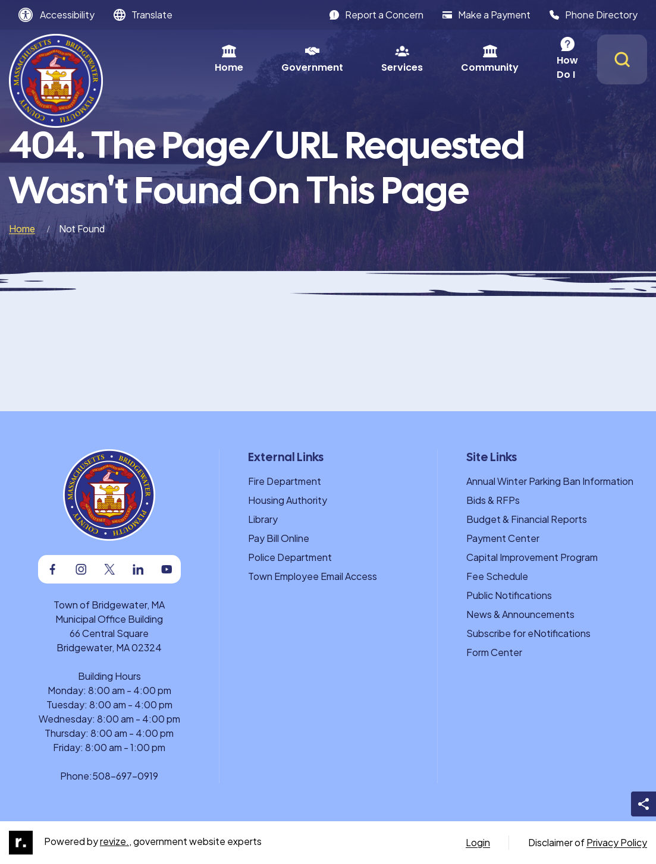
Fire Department (284, 481)
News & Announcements (520, 614)
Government (256, 59)
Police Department (290, 557)
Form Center (494, 652)
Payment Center (502, 538)
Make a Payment (486, 14)
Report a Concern (376, 14)
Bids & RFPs (493, 500)
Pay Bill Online (278, 538)
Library (263, 519)
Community (434, 59)
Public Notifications (509, 595)
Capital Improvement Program (532, 557)
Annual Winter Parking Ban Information (549, 481)
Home (173, 59)
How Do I (522, 59)
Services (346, 59)
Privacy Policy (616, 842)
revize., (115, 841)
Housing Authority (287, 500)
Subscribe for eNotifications (528, 633)
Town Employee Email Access (312, 576)
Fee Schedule (497, 576)
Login (478, 842)
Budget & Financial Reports (526, 519)
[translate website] (143, 14)
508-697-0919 (125, 776)
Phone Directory (594, 14)
